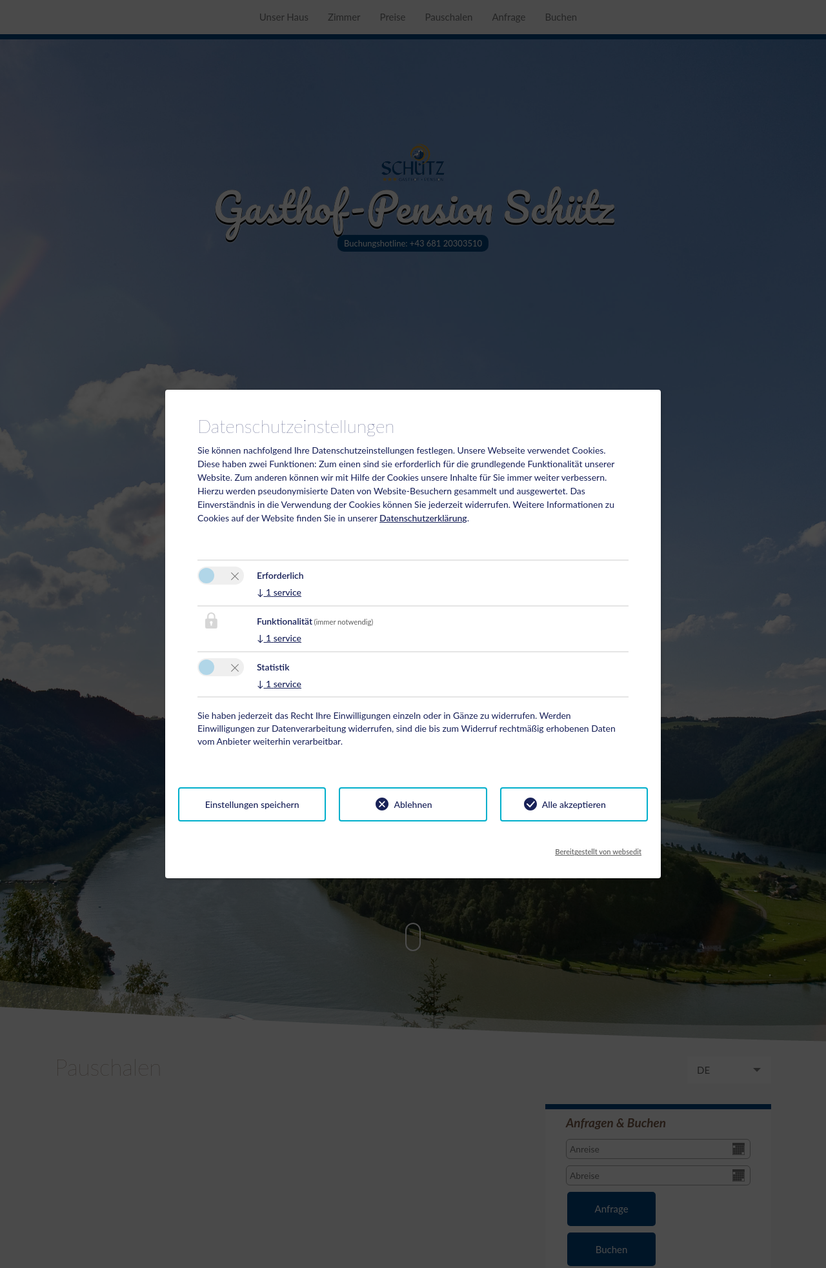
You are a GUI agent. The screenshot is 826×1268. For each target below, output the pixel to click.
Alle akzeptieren (574, 804)
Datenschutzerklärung (423, 517)
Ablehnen (413, 804)
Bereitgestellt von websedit (598, 848)
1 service (279, 592)
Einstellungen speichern (252, 804)
